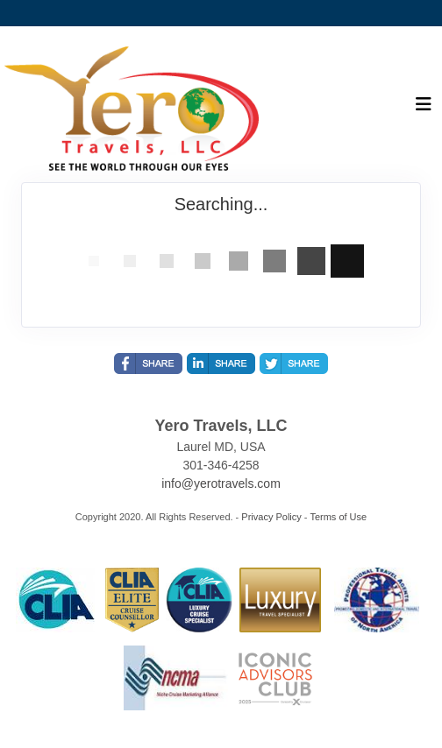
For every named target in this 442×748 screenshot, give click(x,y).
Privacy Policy (271, 517)
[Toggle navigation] (424, 109)
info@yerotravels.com (221, 483)
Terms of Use (338, 517)
